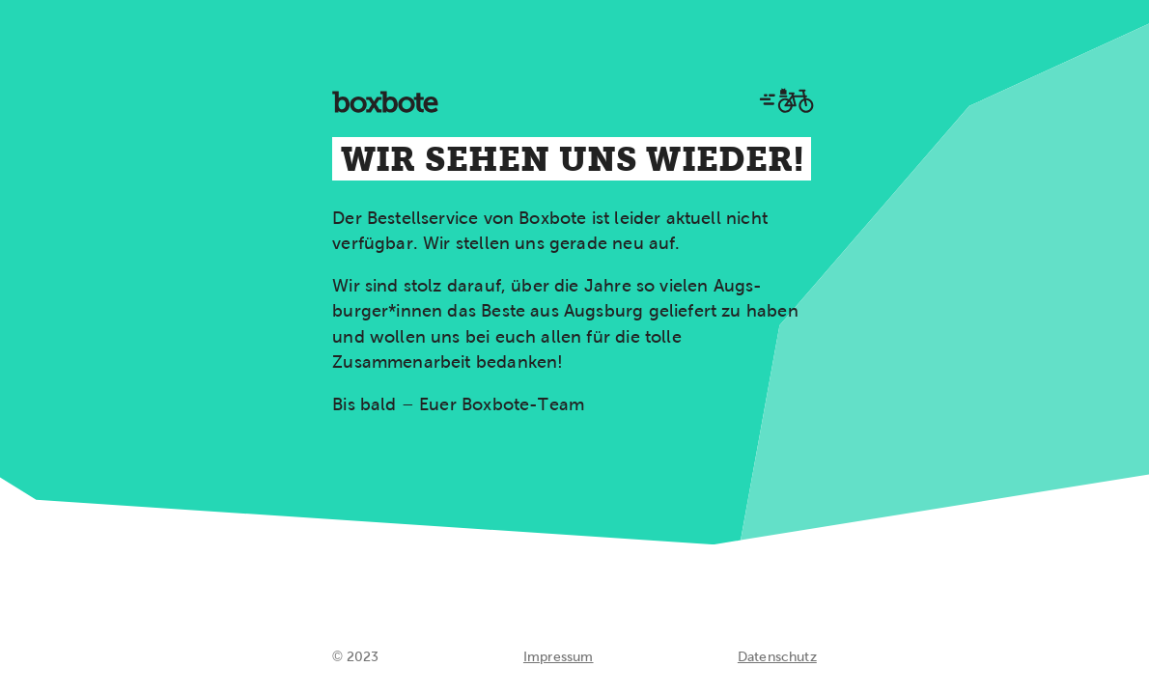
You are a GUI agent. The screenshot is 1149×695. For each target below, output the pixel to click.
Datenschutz (777, 656)
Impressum (558, 656)
